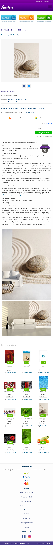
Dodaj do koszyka (44, 133)
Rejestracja (39, 1)
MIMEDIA (48, 543)
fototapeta (4, 108)
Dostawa (26, 514)
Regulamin (26, 518)
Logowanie (47, 1)
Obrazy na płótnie (26, 497)
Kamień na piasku (13, 108)
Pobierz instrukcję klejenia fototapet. (12, 195)
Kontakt (26, 527)
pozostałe (21, 35)
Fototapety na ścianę (26, 492)
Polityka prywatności (27, 523)
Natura (13, 35)
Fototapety (5, 35)
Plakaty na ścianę (26, 501)
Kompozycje (19, 102)
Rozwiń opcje (30, 112)
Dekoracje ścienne (26, 506)
